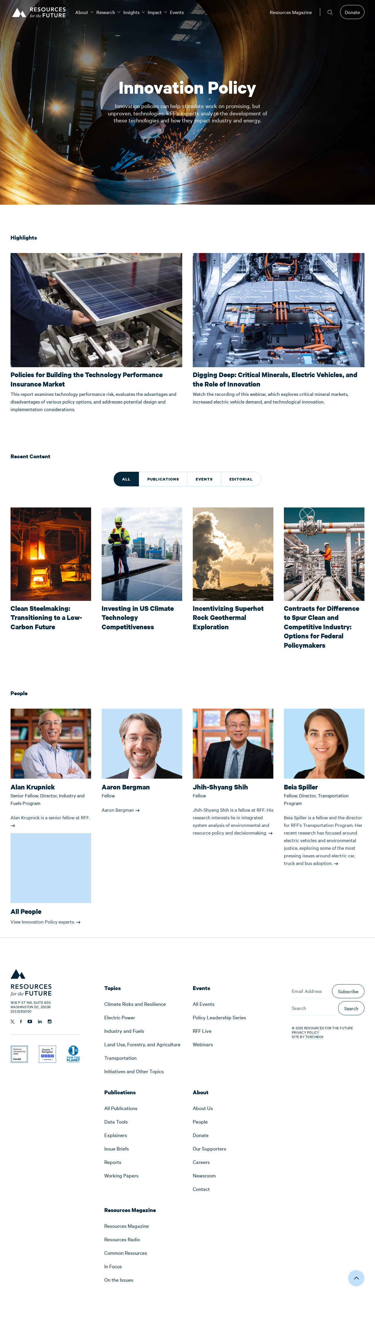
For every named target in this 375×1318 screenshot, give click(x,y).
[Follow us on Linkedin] (40, 1021)
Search (351, 1008)
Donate (352, 12)
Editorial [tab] (241, 479)
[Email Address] (310, 991)
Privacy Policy (305, 1032)
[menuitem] (81, 12)
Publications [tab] (163, 479)
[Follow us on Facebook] (21, 1021)
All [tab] (126, 479)
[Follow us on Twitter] (12, 1021)
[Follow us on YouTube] (30, 1021)
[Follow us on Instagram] (50, 1021)
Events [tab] (204, 479)
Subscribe (348, 991)
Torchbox (314, 1036)
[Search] (313, 1008)
